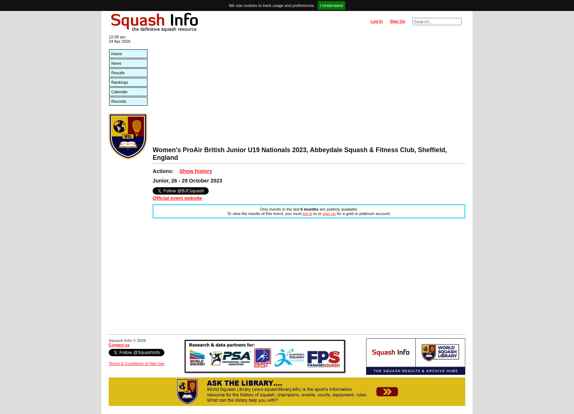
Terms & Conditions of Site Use (136, 363)
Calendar (119, 92)
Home (116, 54)
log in (307, 213)
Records (118, 101)
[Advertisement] (309, 91)
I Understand (331, 5)
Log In (376, 21)
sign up (329, 213)
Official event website (177, 198)
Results (118, 73)
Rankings (119, 82)
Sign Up (397, 21)
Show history (195, 171)
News (116, 63)
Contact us (119, 345)
